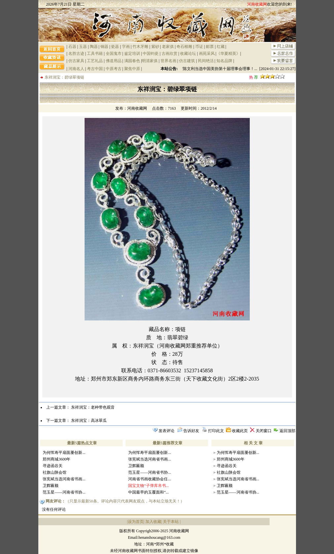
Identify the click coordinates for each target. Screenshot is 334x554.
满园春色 (132, 60)
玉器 (83, 46)
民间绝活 (206, 60)
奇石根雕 (184, 46)
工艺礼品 (95, 60)
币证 (199, 46)
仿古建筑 (187, 60)
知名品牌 (224, 60)
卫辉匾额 (50, 485)
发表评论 (166, 430)
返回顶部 (287, 430)
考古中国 (95, 68)
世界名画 (168, 60)
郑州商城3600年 (56, 459)
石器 (72, 46)
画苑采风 (207, 53)
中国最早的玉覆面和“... (148, 492)
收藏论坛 (188, 53)
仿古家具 (76, 60)
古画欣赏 (169, 53)
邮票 (210, 46)
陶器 (94, 46)
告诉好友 (191, 430)
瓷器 (115, 46)
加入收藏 (153, 521)
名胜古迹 (76, 53)
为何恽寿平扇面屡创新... (64, 452)
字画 (126, 46)
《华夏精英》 (228, 53)
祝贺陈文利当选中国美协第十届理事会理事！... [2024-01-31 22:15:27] (236, 68)
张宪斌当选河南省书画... (64, 479)
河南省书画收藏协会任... (149, 479)
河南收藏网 (137, 108)
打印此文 (216, 430)
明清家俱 (150, 60)
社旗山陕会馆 (54, 472)
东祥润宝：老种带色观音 (93, 407)
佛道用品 (114, 60)
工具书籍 (95, 53)
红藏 (221, 46)
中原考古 (114, 68)
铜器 (104, 46)
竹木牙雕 (140, 46)
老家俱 (168, 46)
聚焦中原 (132, 68)
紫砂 (155, 46)
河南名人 (76, 68)
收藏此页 (240, 430)
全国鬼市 (114, 53)
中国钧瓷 (151, 53)
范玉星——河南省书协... (64, 492)
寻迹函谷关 (52, 465)
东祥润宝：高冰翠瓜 (89, 420)
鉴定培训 (132, 53)
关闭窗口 (264, 430)
